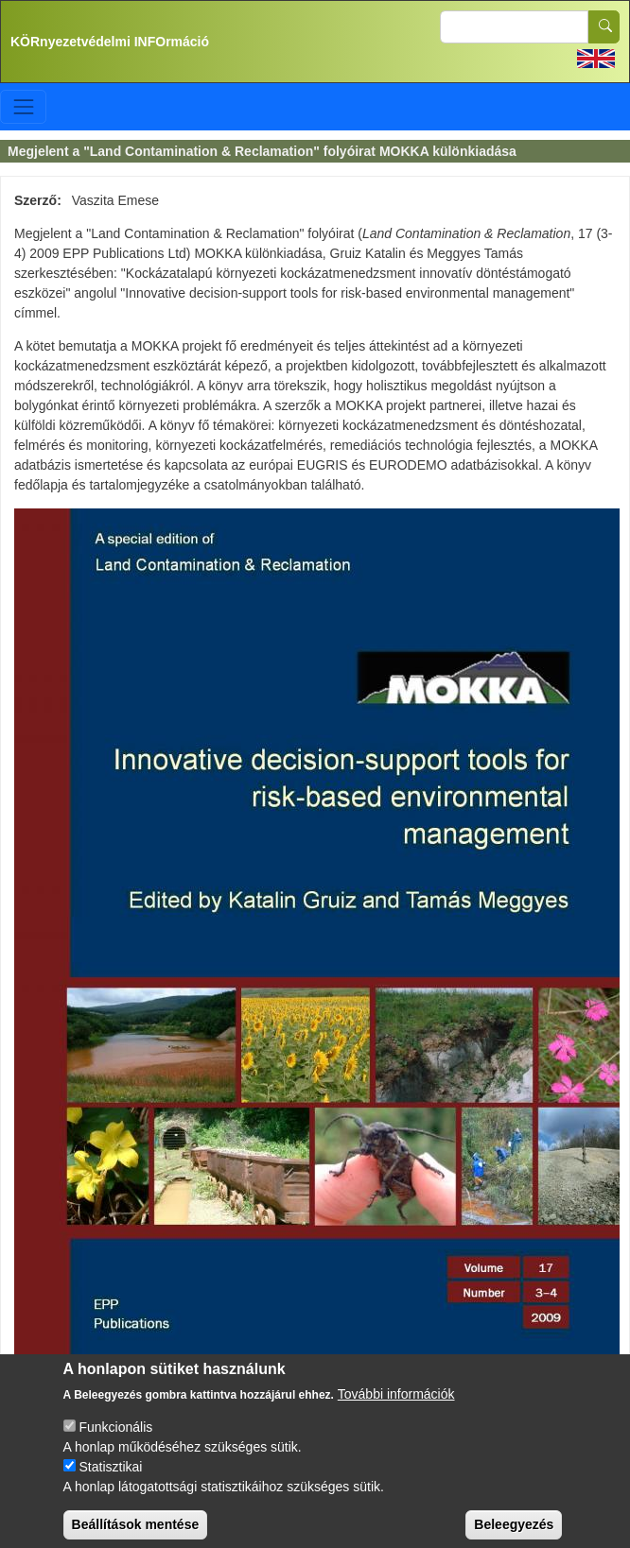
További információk (396, 1406)
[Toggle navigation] (23, 106)
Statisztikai (110, 1479)
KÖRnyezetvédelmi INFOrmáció (109, 41)
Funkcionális (115, 1439)
